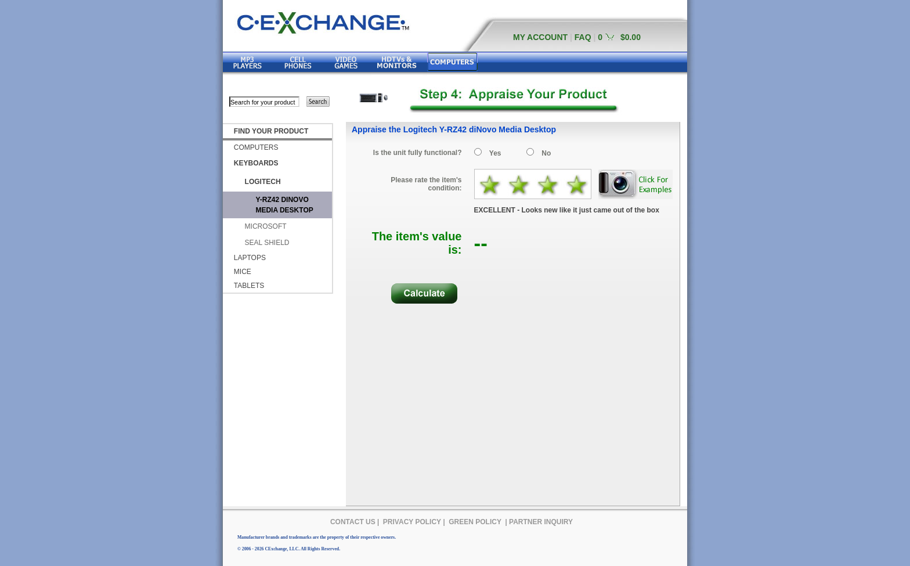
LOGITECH (263, 182)
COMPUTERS (256, 147)
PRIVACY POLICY (412, 522)
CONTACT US (352, 522)
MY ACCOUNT (540, 37)
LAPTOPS (250, 258)
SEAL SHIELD (267, 243)
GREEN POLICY (475, 522)
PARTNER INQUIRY (541, 522)
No (546, 153)
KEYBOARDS (256, 163)
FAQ (583, 37)
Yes (495, 153)
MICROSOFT (266, 226)
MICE (242, 272)
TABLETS (249, 286)
